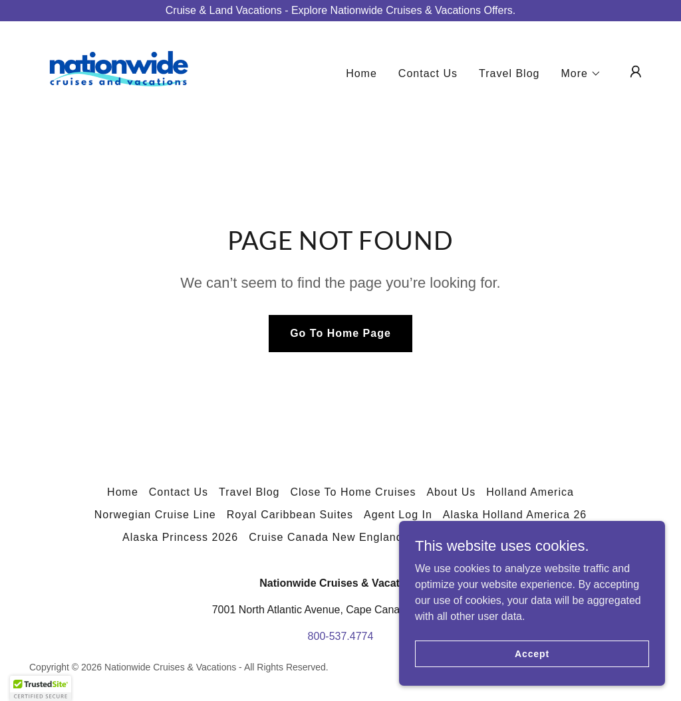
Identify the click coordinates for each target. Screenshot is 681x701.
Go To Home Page (340, 333)
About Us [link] (451, 492)
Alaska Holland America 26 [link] (515, 514)
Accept (532, 653)
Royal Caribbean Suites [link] (290, 514)
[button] (581, 74)
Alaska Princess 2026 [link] (180, 537)
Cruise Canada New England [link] (326, 537)
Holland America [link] (530, 492)
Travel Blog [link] (509, 73)
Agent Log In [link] (398, 514)
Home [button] (122, 492)
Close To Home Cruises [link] (353, 492)
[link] (118, 70)
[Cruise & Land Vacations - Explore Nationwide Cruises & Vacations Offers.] (340, 11)
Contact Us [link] (428, 73)
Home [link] (361, 73)
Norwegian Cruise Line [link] (155, 514)
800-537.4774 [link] (341, 636)
